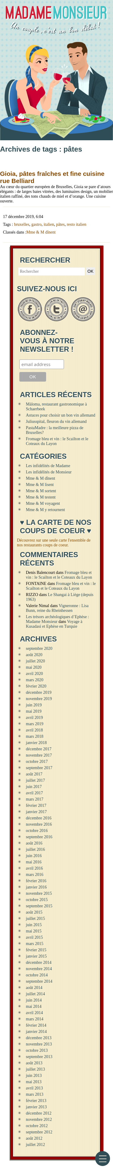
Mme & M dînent (41, 232)
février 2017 (36, 805)
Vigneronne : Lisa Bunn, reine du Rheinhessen (57, 608)
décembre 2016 (38, 818)
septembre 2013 (39, 1056)
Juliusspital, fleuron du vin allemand (56, 421)
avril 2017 (34, 793)
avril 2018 (34, 730)
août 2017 (34, 774)
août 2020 (34, 655)
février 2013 (36, 1100)
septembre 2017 (39, 768)
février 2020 (36, 686)
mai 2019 (34, 711)
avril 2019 (34, 717)
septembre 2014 (39, 981)
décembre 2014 (38, 962)
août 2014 (34, 987)
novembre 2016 (39, 824)
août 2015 (34, 912)
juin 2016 (34, 855)
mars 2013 (34, 1094)
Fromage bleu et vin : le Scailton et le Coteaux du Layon (59, 575)
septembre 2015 (39, 906)
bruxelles (21, 224)
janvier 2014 (36, 1031)
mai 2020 (34, 667)
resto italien (76, 224)
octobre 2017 (37, 761)
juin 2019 (34, 705)
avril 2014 (34, 1013)
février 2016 (36, 881)
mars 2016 (34, 874)
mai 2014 (34, 1006)
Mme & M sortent (41, 491)
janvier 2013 (36, 1107)
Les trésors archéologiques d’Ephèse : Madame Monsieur (57, 619)
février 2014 (36, 1025)
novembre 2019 (39, 698)
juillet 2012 (35, 1144)
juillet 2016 (35, 849)
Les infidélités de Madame (48, 466)
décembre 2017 (38, 749)
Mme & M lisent (40, 484)
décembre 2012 (38, 1113)
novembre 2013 (39, 1044)
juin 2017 (34, 786)
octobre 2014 (37, 975)
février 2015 (36, 950)
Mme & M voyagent (43, 503)
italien (49, 224)
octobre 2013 (37, 1050)
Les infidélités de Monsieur (49, 472)
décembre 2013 (38, 1038)
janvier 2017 (36, 812)
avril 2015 (34, 937)
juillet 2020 (35, 661)
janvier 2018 (36, 742)
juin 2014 (34, 1000)
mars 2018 (34, 736)
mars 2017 (34, 799)
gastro (36, 224)
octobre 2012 (37, 1126)
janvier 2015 (36, 956)
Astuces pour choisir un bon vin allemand (60, 415)
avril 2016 (34, 868)
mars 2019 (34, 724)
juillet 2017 (35, 780)
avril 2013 (34, 1088)
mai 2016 (34, 862)
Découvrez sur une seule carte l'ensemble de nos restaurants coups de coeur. (53, 542)
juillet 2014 (35, 994)
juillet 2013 (35, 1069)
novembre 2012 (39, 1119)
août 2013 (34, 1063)
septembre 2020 (39, 648)
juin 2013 (34, 1075)
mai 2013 (34, 1082)
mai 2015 (34, 931)
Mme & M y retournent (45, 509)
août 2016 (34, 843)
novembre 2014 (39, 969)
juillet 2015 (35, 918)
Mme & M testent (41, 497)
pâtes (60, 224)
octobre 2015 (37, 899)
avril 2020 (34, 673)
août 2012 (34, 1138)
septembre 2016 (39, 837)
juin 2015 (34, 925)
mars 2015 (34, 943)
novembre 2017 (39, 755)
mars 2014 (34, 1019)
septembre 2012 (39, 1132)
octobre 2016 (37, 830)
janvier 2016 (36, 887)
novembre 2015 (39, 893)
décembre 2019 (38, 692)
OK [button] (90, 271)
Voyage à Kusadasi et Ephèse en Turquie (54, 624)
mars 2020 (34, 680)
